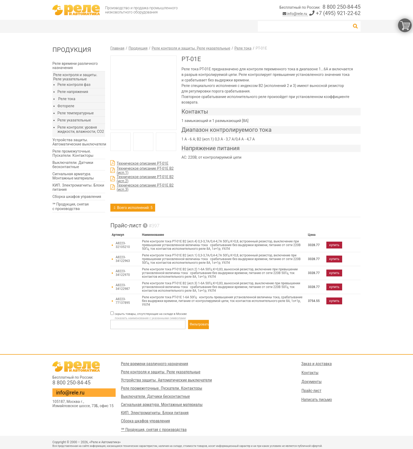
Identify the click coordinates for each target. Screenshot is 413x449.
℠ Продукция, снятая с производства (70, 206)
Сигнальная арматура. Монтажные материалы (73, 176)
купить (334, 245)
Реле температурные (75, 113)
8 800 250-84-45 (341, 7)
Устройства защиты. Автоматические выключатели (79, 142)
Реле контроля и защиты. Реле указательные (75, 77)
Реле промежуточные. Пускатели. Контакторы (73, 153)
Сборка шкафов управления (76, 196)
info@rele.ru (295, 14)
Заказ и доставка (316, 363)
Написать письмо (316, 399)
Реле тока (66, 99)
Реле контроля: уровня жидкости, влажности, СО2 (80, 129)
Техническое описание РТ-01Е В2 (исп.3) (145, 187)
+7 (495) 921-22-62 (335, 13)
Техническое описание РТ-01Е (142, 163)
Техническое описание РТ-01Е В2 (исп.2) (145, 179)
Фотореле (65, 106)
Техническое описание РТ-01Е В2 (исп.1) (145, 170)
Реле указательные (74, 120)
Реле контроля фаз (73, 84)
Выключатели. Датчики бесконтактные (72, 164)
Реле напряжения (72, 92)
